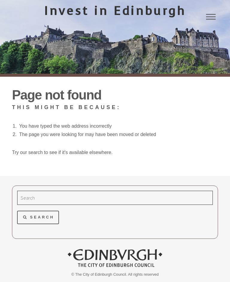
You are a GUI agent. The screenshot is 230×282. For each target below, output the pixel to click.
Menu (210, 17)
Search (42, 217)
